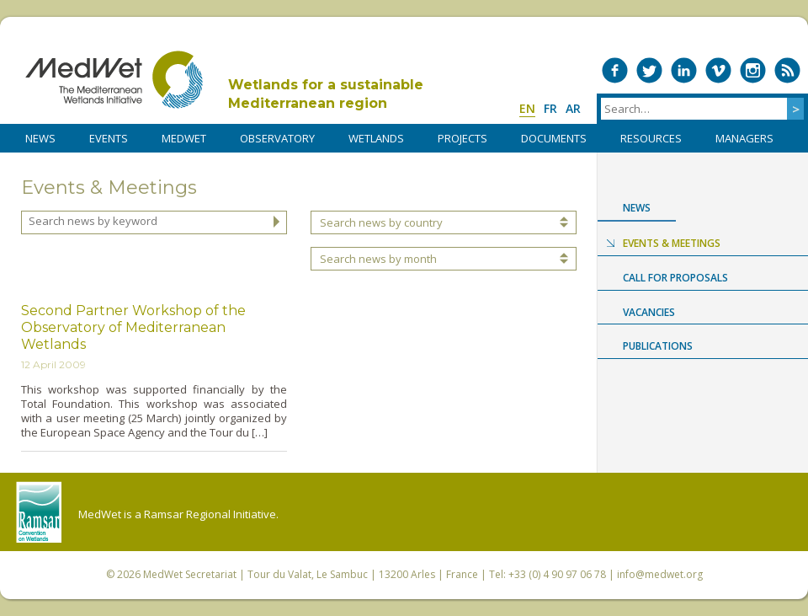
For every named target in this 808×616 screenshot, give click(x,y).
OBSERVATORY (277, 138)
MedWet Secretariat (190, 574)
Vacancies (649, 312)
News (637, 208)
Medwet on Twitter (649, 70)
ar (573, 108)
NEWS (40, 138)
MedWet (114, 80)
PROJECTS (462, 138)
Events (108, 138)
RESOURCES (651, 138)
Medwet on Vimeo (718, 70)
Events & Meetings (671, 243)
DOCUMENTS (554, 138)
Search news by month (378, 258)
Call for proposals (675, 278)
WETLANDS (376, 138)
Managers (744, 138)
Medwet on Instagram (753, 70)
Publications (658, 346)
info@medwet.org (660, 574)
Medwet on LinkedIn (684, 70)
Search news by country (381, 222)
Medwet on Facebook (615, 70)
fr (550, 108)
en (527, 108)
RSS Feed (787, 70)
